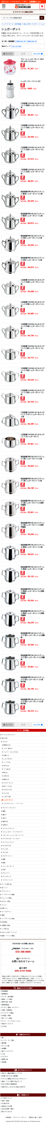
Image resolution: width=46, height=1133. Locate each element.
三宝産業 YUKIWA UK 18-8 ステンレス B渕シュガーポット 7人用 (33, 171)
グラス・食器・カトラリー (10, 1007)
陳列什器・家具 (7, 1002)
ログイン (4, 1)
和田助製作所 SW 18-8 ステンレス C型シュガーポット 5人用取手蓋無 (33, 502)
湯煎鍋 (4, 1062)
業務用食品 (5, 1005)
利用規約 (8, 1117)
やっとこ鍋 (5, 1046)
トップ (4, 24)
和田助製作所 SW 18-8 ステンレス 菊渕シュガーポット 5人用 (33, 192)
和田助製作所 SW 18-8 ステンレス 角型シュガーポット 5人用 (33, 545)
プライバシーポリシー (20, 1117)
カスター (35, 24)
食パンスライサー (8, 1051)
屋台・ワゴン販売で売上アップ (12, 1081)
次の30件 (38, 53)
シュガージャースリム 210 (30, 81)
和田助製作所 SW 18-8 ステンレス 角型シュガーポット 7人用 (33, 568)
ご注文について (7, 1098)
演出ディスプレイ (7, 1024)
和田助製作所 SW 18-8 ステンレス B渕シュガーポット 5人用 (33, 236)
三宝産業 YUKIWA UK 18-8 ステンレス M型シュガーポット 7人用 (33, 326)
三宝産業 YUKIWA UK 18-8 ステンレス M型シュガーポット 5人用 (33, 304)
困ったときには (7, 1111)
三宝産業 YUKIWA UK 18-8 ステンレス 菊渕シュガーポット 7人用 (33, 105)
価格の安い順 (21, 41)
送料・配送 (5, 1101)
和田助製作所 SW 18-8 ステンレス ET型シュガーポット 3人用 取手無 (33, 679)
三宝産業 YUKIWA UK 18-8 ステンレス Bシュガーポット (33, 435)
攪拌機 (4, 1043)
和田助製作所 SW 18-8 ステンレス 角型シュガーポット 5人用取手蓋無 (33, 591)
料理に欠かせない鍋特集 (10, 1076)
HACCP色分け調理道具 (9, 1084)
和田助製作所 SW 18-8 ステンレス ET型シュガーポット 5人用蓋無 (33, 657)
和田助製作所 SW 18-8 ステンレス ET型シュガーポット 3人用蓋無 (33, 635)
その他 (4, 1026)
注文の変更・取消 (7, 1109)
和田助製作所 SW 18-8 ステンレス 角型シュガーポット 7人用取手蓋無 (33, 613)
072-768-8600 (23, 951)
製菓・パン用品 (7, 999)
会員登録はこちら (35, 1)
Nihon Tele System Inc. (23, 1121)
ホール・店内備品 (15, 24)
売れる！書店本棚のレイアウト (12, 1073)
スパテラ (5, 1056)
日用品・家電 (6, 1015)
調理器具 (5, 994)
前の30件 (8, 53)
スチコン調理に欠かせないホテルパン (14, 1079)
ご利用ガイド (23, 1095)
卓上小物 (27, 24)
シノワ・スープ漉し (8, 1040)
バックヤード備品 (7, 1013)
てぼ (3, 1054)
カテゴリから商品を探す (23, 12)
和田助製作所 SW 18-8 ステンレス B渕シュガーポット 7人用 (33, 258)
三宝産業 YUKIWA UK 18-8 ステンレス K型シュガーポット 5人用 (33, 370)
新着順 (12, 41)
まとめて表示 (17, 46)
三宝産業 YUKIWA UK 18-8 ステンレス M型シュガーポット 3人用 (33, 282)
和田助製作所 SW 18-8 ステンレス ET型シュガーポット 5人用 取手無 (33, 701)
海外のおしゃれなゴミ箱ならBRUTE (13, 1087)
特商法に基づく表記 (35, 1117)
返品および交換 (7, 1106)
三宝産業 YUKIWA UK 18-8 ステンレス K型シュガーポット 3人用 (33, 348)
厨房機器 (5, 991)
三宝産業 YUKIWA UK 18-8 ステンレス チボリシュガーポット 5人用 (33, 414)
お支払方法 (5, 1103)
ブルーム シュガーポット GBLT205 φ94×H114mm (32, 60)
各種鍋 (4, 1048)
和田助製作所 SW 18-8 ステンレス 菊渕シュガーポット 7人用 (33, 214)
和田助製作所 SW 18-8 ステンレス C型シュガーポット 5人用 (33, 457)
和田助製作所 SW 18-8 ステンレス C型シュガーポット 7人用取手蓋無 (33, 524)
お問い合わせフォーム (23, 961)
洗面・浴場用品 (7, 1010)
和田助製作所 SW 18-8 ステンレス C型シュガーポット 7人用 (33, 479)
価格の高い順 (32, 41)
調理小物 (5, 1059)
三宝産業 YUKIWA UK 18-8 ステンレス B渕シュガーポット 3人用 (33, 127)
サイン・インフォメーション (11, 1021)
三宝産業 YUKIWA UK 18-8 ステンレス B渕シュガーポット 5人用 (33, 149)
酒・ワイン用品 (7, 1018)
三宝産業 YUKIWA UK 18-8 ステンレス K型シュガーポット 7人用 (33, 392)
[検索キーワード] (21, 18)
